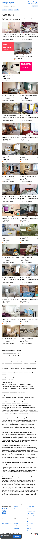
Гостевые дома (13, 391)
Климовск (9, 402)
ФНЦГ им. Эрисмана (17, 362)
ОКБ (3, 362)
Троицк (18, 402)
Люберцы (8, 397)
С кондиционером (13, 388)
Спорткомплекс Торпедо (31, 361)
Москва (3, 397)
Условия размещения (6, 523)
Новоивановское (18, 399)
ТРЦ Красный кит (5, 361)
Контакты (16, 508)
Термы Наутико (21, 355)
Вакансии (16, 528)
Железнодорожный (32, 401)
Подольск (25, 399)
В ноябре (10, 372)
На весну (4, 373)
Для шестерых (25, 390)
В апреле (4, 370)
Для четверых (11, 390)
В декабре (15, 372)
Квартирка (9, 2)
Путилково (24, 401)
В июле (17, 370)
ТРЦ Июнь (26, 362)
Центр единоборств (15, 361)
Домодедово (4, 399)
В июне (12, 370)
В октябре (4, 372)
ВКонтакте (30, 521)
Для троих (4, 390)
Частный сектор (5, 391)
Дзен (29, 528)
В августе (22, 370)
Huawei (6, 508)
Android (4, 508)
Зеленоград (4, 401)
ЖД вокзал (10, 379)
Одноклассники (31, 525)
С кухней (20, 388)
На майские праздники (14, 368)
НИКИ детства (33, 362)
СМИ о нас (16, 525)
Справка (16, 506)
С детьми (31, 386)
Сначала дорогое (14, 386)
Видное (3, 402)
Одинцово (14, 397)
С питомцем (28, 384)
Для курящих (22, 384)
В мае (8, 370)
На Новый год (5, 368)
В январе (23, 368)
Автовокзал (4, 379)
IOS (2, 508)
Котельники (27, 397)
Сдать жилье (5, 521)
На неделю (9, 384)
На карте (4, 384)
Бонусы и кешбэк (30, 515)
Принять (17, 536)
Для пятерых (18, 390)
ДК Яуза (22, 361)
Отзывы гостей (30, 513)
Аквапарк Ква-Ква (13, 355)
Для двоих (32, 388)
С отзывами (25, 388)
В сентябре (28, 370)
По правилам (4, 536)
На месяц (15, 384)
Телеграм (30, 523)
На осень (26, 372)
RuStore (8, 508)
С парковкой (4, 388)
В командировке (5, 386)
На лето (20, 372)
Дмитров (14, 402)
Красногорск (20, 397)
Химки (32, 397)
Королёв (31, 399)
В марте (34, 368)
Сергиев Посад (11, 401)
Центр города (5, 355)
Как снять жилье (30, 506)
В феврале (28, 368)
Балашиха (11, 399)
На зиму (31, 372)
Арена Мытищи (8, 362)
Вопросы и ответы (31, 511)
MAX (28, 530)
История (16, 523)
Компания (16, 521)
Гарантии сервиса (31, 508)
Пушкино (18, 401)
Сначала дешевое (23, 386)
